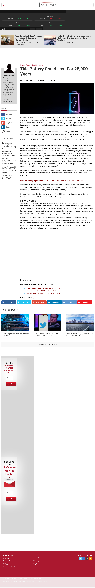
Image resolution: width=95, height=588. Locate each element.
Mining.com (27, 82)
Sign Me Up (11, 385)
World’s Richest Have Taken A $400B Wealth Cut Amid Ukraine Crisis (28, 39)
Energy (5, 565)
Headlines (56, 11)
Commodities (8, 562)
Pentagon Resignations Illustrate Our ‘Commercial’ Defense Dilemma (9, 162)
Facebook (7, 115)
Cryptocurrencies (9, 568)
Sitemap (36, 562)
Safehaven (8, 556)
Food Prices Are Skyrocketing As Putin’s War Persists (8, 154)
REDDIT (68, 303)
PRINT (83, 303)
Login (35, 565)
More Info (6, 100)
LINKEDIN (53, 303)
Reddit (5, 132)
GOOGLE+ (38, 303)
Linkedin (6, 128)
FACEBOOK (8, 303)
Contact (36, 559)
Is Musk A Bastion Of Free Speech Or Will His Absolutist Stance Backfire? (8, 170)
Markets (6, 559)
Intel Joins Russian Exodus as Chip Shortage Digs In (7, 178)
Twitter (6, 120)
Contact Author (7, 102)
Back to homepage (27, 298)
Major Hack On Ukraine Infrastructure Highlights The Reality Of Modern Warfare (74, 39)
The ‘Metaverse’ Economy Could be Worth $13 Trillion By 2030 (8, 146)
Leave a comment (47, 345)
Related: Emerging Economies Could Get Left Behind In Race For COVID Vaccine (53, 182)
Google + (6, 124)
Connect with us (84, 556)
